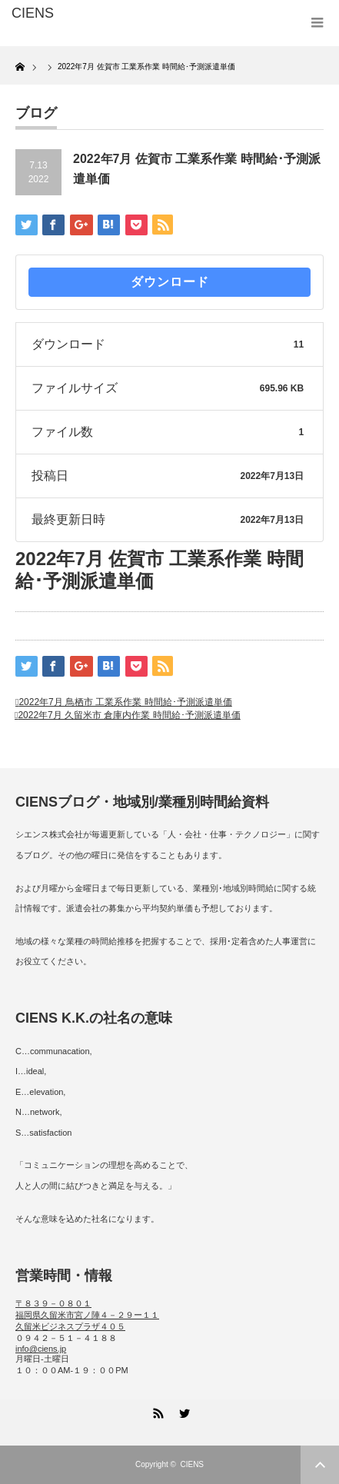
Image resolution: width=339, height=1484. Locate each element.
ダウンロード (170, 281)
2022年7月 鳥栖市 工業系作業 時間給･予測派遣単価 (124, 702)
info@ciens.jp (40, 1348)
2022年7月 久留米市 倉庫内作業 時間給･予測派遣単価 (129, 715)
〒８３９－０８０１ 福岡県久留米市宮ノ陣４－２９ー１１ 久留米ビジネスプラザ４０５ (87, 1315)
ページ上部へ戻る (320, 1465)
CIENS (192, 1464)
